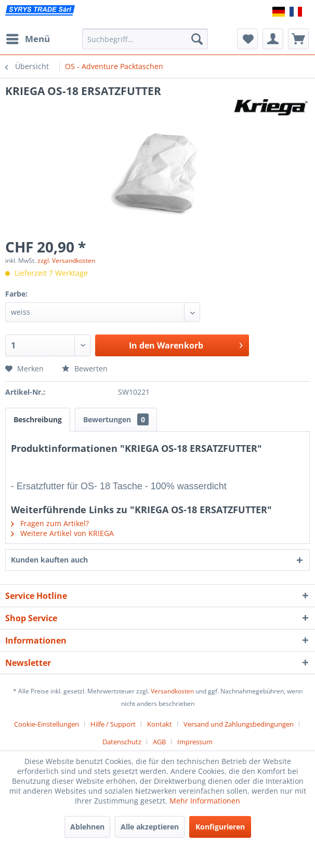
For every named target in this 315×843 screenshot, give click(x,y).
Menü (28, 38)
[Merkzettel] (247, 39)
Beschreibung (38, 419)
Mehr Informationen (204, 801)
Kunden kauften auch (49, 560)
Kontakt (159, 724)
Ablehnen (87, 827)
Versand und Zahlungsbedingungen (238, 724)
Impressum (195, 741)
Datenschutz (121, 741)
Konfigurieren (220, 827)
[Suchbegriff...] (145, 39)
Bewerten (85, 368)
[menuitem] (27, 39)
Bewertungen (116, 419)
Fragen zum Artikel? (50, 523)
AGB (159, 741)
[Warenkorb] (298, 39)
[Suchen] (197, 39)
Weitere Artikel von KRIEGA (62, 533)
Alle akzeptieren (150, 827)
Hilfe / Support (113, 724)
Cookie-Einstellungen (46, 724)
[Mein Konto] (272, 39)
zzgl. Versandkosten (66, 260)
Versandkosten (172, 691)
